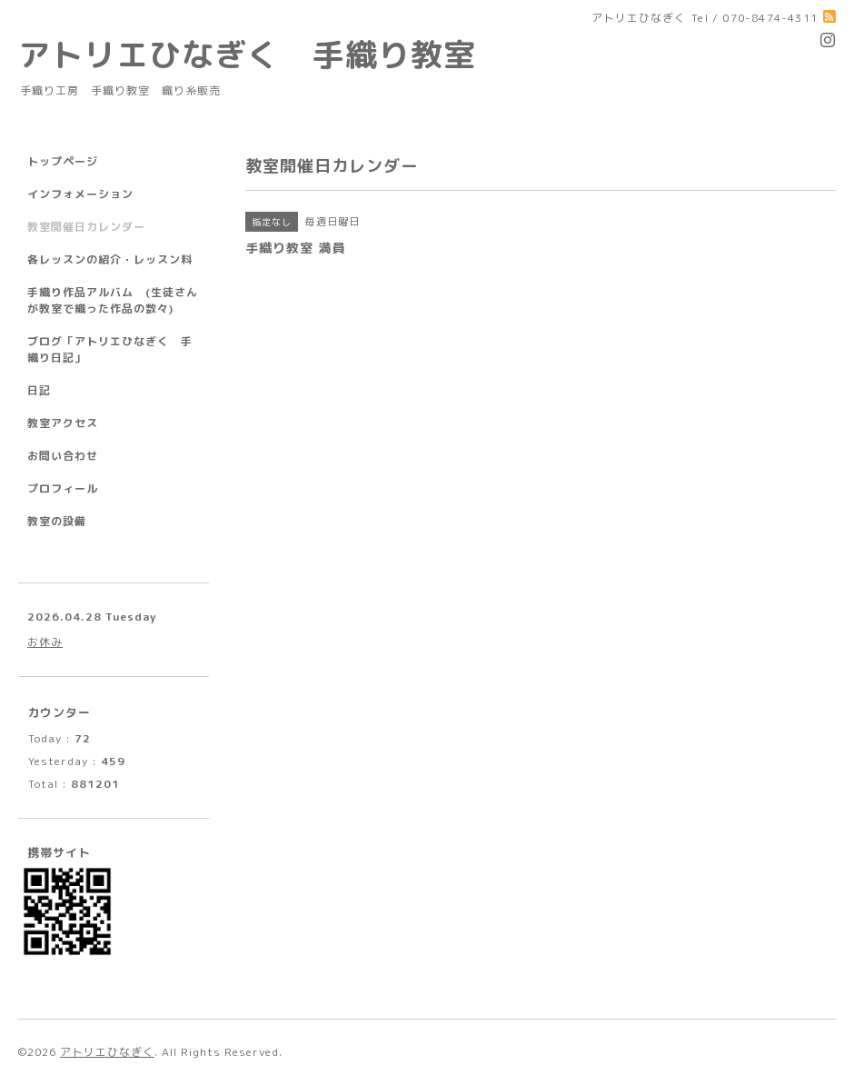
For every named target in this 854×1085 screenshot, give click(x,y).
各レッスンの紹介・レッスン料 (110, 259)
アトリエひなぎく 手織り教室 (263, 54)
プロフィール (62, 488)
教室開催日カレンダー (86, 226)
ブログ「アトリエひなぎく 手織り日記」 (110, 349)
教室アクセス (62, 423)
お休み (45, 642)
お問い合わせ (62, 455)
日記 (39, 390)
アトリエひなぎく (107, 1052)
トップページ (62, 161)
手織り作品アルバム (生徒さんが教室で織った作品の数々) (112, 300)
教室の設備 (56, 521)
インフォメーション (80, 194)
